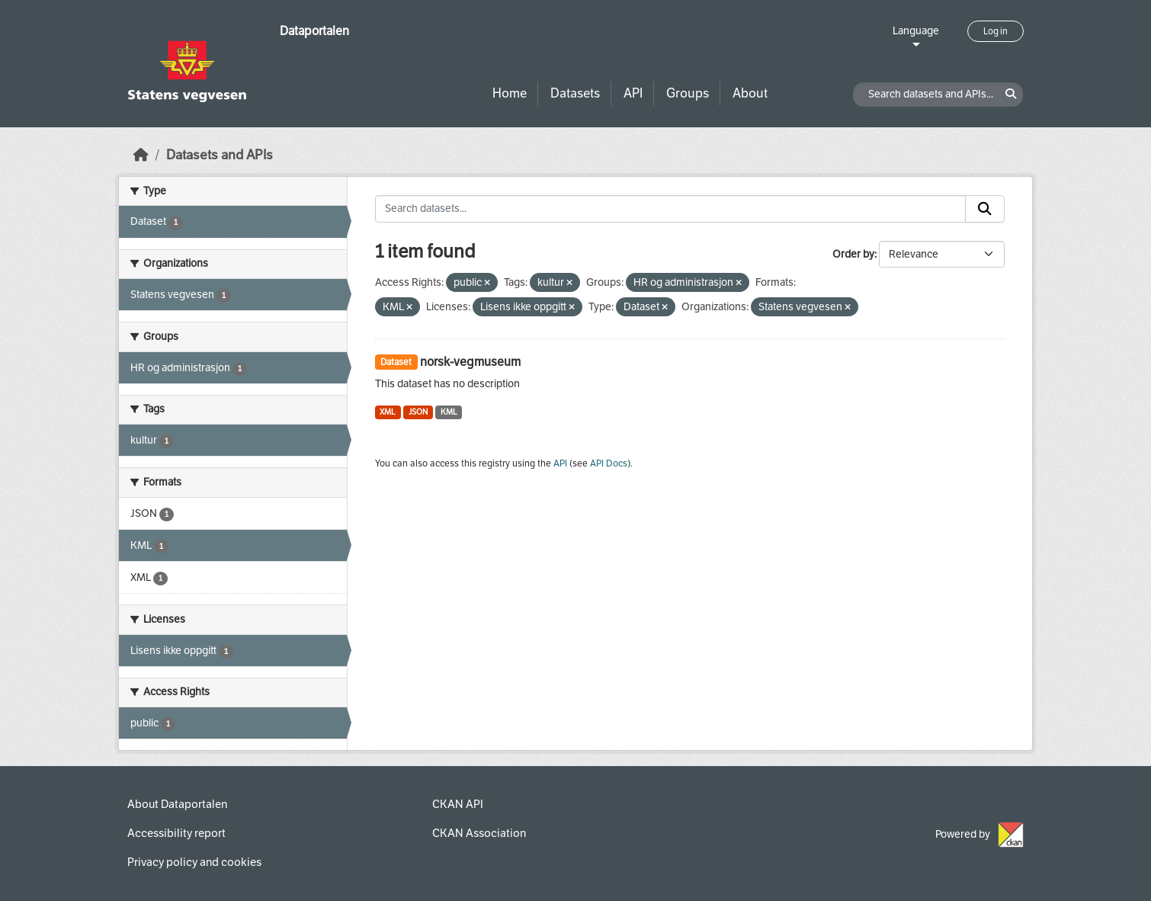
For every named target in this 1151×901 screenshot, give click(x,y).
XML (388, 412)
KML (449, 412)
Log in (995, 31)
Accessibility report (176, 833)
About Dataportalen (177, 804)
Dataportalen (314, 31)
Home (509, 93)
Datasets (575, 93)
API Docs (608, 463)
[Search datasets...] (671, 209)
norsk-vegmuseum (470, 361)
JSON (418, 412)
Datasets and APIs (219, 155)
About (750, 93)
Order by (853, 254)
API (633, 93)
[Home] (141, 155)
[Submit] (985, 209)
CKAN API (457, 804)
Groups (687, 93)
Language (916, 30)
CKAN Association (479, 833)
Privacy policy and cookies (194, 862)
